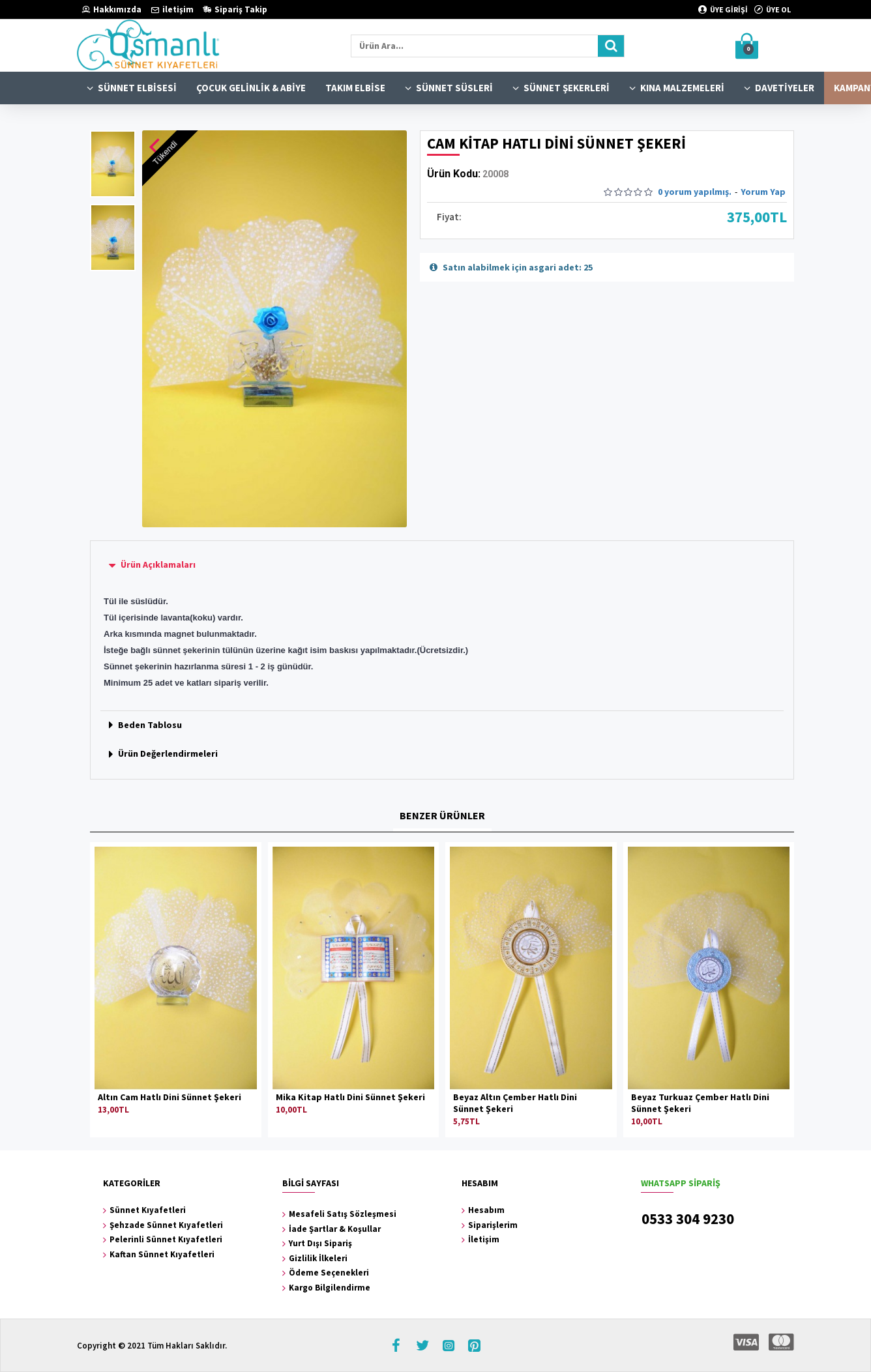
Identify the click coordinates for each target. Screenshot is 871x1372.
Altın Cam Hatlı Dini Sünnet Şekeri (169, 1097)
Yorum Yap (763, 191)
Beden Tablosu (150, 725)
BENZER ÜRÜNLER (442, 815)
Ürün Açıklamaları (158, 564)
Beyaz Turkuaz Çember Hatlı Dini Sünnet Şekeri (700, 1103)
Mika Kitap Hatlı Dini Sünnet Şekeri (350, 1097)
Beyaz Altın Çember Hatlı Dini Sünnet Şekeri (515, 1103)
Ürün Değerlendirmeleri (168, 753)
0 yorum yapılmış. (694, 191)
